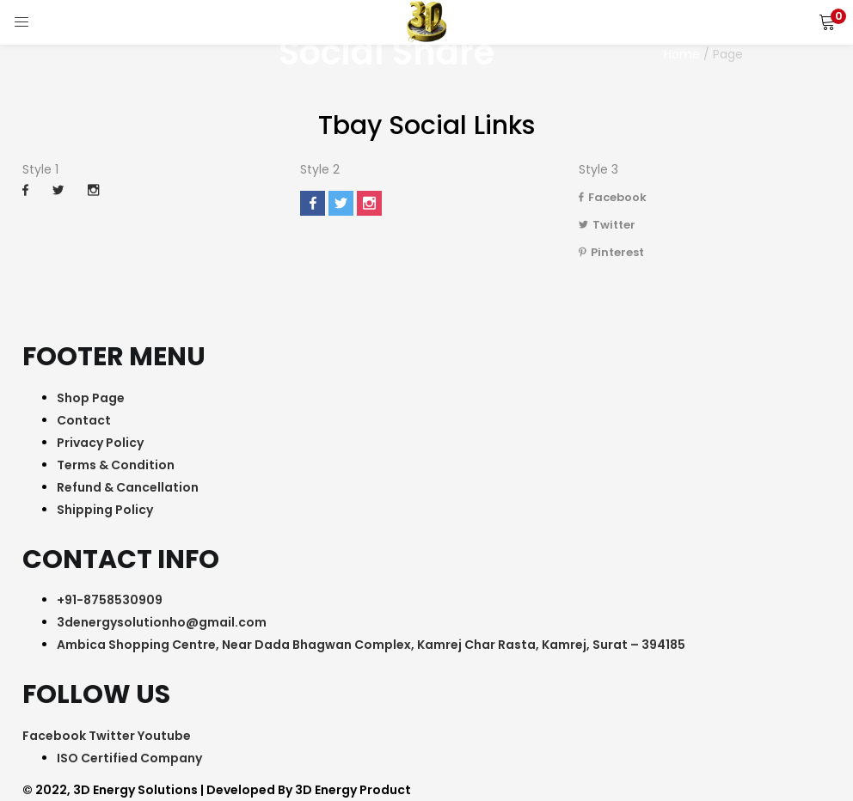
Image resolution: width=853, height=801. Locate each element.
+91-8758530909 (110, 599)
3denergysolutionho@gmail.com (162, 622)
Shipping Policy (105, 509)
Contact (84, 420)
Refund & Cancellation (128, 487)
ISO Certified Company (129, 758)
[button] (827, 21)
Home (682, 54)
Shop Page (91, 398)
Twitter (607, 225)
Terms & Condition (116, 465)
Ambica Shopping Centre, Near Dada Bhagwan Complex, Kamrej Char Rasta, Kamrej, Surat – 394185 (371, 644)
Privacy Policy (100, 442)
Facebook (613, 197)
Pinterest (611, 252)
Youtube (164, 735)
